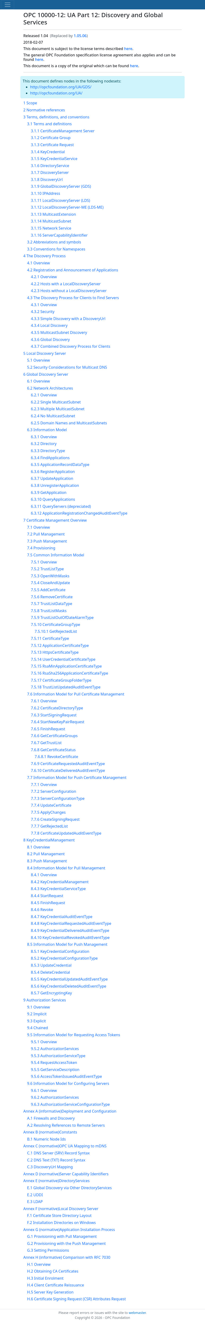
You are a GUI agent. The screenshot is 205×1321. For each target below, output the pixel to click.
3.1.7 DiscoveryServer (50, 172)
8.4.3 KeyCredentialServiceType (58, 888)
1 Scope (30, 103)
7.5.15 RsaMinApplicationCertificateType (66, 666)
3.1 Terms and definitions (49, 123)
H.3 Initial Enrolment (45, 1278)
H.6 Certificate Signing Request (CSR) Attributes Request (76, 1298)
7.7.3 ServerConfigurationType (58, 798)
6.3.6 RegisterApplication (53, 471)
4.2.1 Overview (44, 276)
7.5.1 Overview (44, 562)
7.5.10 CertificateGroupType (55, 624)
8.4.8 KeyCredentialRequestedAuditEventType (71, 923)
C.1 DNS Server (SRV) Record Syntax (58, 1153)
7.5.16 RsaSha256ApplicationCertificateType (69, 673)
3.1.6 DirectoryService (50, 165)
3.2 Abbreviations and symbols (54, 242)
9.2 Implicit (37, 1013)
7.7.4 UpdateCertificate (51, 805)
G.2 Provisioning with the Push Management (66, 1243)
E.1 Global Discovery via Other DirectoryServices (69, 1187)
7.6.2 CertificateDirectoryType (57, 708)
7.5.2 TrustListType (47, 568)
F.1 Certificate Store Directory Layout (59, 1215)
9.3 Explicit (36, 1021)
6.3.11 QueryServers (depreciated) (61, 506)
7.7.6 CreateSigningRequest (55, 819)
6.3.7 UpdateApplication (52, 478)
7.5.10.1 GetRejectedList (56, 631)
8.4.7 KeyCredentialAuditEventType (61, 916)
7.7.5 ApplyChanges (48, 812)
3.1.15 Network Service (51, 228)
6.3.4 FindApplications (50, 457)
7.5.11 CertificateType (50, 638)
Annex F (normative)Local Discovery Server (60, 1208)
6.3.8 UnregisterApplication (55, 485)
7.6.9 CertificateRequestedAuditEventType (68, 763)
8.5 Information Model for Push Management (67, 944)
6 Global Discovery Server (45, 374)
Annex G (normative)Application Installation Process (69, 1229)
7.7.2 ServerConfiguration (53, 791)
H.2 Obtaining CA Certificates (52, 1271)
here (128, 48)
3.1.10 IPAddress (45, 193)
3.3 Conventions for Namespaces (56, 249)
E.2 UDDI (35, 1194)
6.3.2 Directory (44, 443)
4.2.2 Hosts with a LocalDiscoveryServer (66, 283)
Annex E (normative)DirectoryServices (56, 1180)
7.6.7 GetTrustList (46, 742)
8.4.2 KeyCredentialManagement (60, 881)
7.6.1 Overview (44, 700)
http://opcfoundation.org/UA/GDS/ (60, 87)
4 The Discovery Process (44, 255)
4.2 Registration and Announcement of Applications (72, 270)
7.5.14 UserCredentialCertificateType (63, 659)
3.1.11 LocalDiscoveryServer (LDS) (60, 200)
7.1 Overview (38, 527)
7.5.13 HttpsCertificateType (55, 652)
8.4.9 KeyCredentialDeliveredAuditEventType (70, 930)
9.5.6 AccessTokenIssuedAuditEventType (66, 1076)
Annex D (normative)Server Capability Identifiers (66, 1173)
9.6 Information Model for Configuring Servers (68, 1083)
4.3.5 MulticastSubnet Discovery (59, 332)
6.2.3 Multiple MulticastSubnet (58, 408)
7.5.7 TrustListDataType (51, 603)
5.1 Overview (38, 360)
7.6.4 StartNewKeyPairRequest (57, 721)
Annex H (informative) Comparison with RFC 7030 (66, 1257)
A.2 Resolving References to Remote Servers (66, 1125)
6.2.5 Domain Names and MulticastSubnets (69, 423)
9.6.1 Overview (44, 1090)
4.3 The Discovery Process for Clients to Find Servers (73, 297)
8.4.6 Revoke (42, 909)
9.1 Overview (38, 1007)
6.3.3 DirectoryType (48, 450)
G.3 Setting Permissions (48, 1250)
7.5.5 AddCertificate (48, 589)
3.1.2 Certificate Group (50, 137)
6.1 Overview (38, 381)
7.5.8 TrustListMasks (49, 610)
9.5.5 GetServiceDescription (55, 1069)
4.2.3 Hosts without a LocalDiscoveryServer (69, 290)
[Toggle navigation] (7, 4)
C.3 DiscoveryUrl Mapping (50, 1166)
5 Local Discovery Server (44, 353)
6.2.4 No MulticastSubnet (53, 415)
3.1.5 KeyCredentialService (54, 158)
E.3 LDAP (35, 1201)
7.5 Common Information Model (55, 555)
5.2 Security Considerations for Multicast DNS (67, 367)
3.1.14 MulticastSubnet (51, 221)
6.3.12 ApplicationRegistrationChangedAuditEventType (79, 513)
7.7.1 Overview (44, 784)
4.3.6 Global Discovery (50, 339)
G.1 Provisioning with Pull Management (62, 1236)
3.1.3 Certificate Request (52, 144)
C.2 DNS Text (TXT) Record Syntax (56, 1160)
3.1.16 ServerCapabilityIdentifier (59, 235)
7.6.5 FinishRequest (48, 728)
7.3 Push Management (47, 541)
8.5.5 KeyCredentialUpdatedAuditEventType (69, 979)
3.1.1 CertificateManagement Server (62, 130)
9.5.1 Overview (44, 1041)
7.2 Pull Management (46, 534)
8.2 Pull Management (46, 853)
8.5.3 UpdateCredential (51, 965)
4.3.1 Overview (44, 304)
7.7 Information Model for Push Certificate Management (77, 777)
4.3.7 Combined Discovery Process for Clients (70, 346)
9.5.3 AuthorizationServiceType (58, 1055)
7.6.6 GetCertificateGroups (54, 735)
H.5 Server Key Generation (50, 1292)
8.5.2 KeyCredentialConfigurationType (64, 958)
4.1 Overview (38, 263)
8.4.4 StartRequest (47, 895)
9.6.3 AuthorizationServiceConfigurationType (70, 1104)
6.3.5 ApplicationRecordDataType (60, 464)
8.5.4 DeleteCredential (50, 972)
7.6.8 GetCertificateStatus (53, 749)
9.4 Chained (37, 1027)
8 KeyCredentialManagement (49, 840)
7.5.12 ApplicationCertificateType (60, 645)
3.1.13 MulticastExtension (53, 214)
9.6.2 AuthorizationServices (55, 1097)
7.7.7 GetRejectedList (49, 826)
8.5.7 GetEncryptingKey (51, 993)
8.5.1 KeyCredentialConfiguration (60, 951)
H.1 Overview (38, 1264)
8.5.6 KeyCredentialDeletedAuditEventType (68, 986)
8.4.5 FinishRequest (48, 902)
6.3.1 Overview (44, 436)
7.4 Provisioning (41, 548)
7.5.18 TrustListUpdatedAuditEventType (66, 687)
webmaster (137, 1312)
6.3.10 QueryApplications (53, 499)
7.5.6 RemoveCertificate (52, 596)
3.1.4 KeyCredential (48, 151)
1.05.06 (80, 35)
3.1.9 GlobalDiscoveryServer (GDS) (61, 186)
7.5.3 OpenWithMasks (50, 575)
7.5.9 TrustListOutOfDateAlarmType (62, 617)
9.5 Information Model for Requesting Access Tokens (73, 1034)
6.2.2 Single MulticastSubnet (56, 402)
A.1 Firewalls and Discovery (51, 1118)
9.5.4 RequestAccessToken (54, 1062)
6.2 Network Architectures (50, 388)
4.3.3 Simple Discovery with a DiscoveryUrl (68, 318)
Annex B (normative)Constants (50, 1132)
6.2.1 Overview (44, 395)
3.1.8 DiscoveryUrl (47, 179)
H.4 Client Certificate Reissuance (55, 1285)
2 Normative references (44, 110)
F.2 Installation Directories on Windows (61, 1222)
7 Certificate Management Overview (55, 520)
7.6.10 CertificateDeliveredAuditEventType (68, 770)
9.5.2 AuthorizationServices (55, 1048)
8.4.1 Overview (44, 874)
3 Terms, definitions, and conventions (56, 117)
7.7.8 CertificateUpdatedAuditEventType (66, 833)
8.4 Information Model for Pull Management (66, 868)
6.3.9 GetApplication (48, 492)
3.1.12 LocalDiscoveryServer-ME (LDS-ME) (67, 207)
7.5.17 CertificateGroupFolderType (61, 680)
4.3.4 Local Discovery (49, 325)
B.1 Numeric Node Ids (46, 1139)
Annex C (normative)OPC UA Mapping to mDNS (65, 1146)
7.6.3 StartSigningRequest (54, 715)
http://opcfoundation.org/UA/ (56, 93)
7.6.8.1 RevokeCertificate (56, 756)
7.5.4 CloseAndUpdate (50, 582)
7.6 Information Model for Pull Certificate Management (75, 694)
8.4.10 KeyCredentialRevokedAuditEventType (70, 937)
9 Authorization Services (44, 1000)
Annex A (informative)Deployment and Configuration (69, 1111)
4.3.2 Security (42, 311)
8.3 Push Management (47, 861)
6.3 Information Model (47, 429)
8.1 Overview (38, 847)
